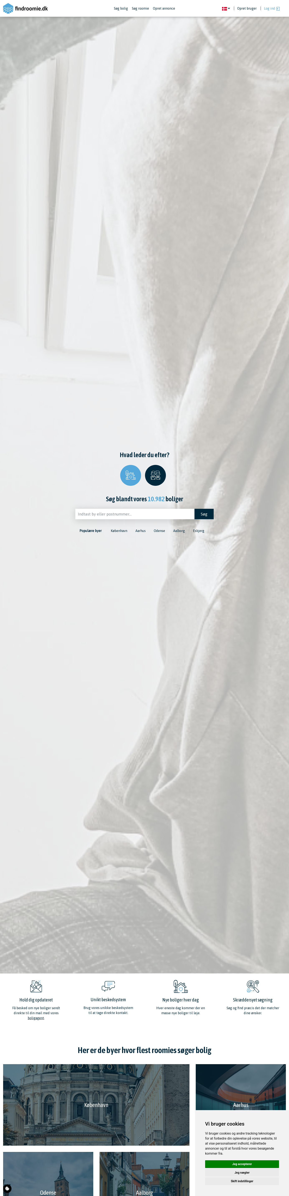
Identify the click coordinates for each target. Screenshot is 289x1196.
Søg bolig (121, 8)
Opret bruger (247, 8)
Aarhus (140, 531)
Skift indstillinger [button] (242, 1181)
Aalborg (179, 531)
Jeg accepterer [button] (242, 1164)
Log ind (272, 8)
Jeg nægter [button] (242, 1172)
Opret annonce (164, 8)
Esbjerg (198, 531)
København (119, 531)
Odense (159, 531)
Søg (204, 514)
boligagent (36, 1018)
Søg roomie (140, 8)
